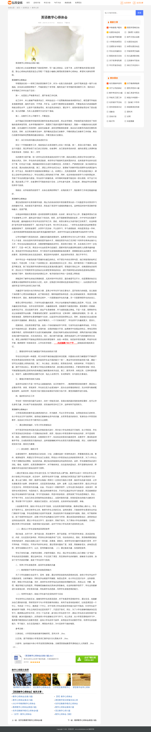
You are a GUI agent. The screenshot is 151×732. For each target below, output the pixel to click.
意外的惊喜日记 (115, 107)
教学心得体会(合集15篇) (23, 696)
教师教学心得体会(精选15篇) (25, 707)
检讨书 (112, 121)
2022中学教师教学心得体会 (24, 704)
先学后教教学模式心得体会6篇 (25, 711)
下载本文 (67, 23)
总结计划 (37, 3)
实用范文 (78, 3)
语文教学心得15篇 (62, 711)
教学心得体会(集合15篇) (23, 700)
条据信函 (68, 3)
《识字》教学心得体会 (22, 714)
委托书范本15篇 (133, 88)
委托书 (129, 112)
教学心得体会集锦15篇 (64, 707)
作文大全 (47, 3)
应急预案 (130, 121)
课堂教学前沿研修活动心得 (66, 700)
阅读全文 (60, 23)
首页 (28, 3)
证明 (129, 116)
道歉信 (112, 112)
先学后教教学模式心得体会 (66, 704)
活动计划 (112, 116)
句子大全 (57, 3)
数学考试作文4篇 (116, 93)
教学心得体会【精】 (63, 714)
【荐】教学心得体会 (63, 696)
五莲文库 (71, 729)
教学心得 (35, 8)
